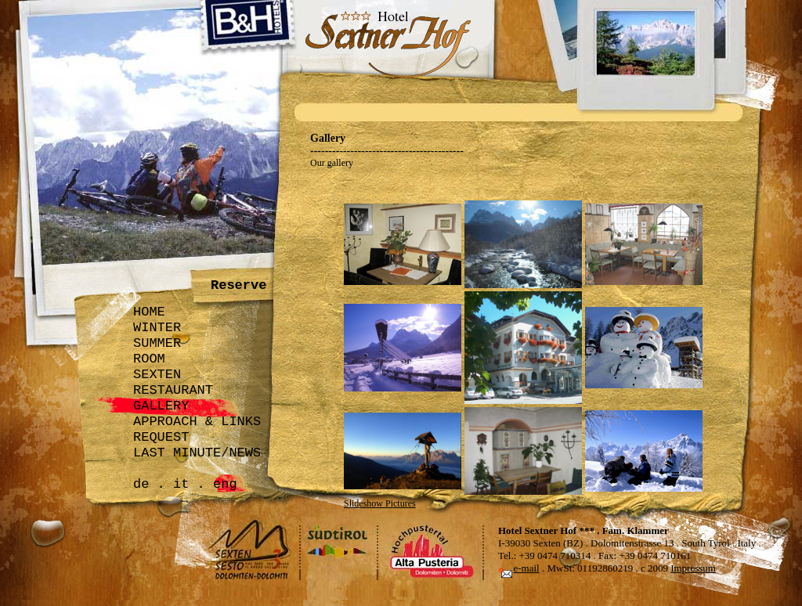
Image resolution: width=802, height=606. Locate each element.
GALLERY (161, 406)
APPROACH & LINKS (197, 421)
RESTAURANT (173, 390)
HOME (149, 312)
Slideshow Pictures (380, 503)
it (181, 484)
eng (225, 484)
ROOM (149, 359)
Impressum (693, 568)
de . (149, 484)
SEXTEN (157, 374)
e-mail (527, 568)
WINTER (157, 327)
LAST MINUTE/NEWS (197, 452)
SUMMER (157, 343)
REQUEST (161, 437)
